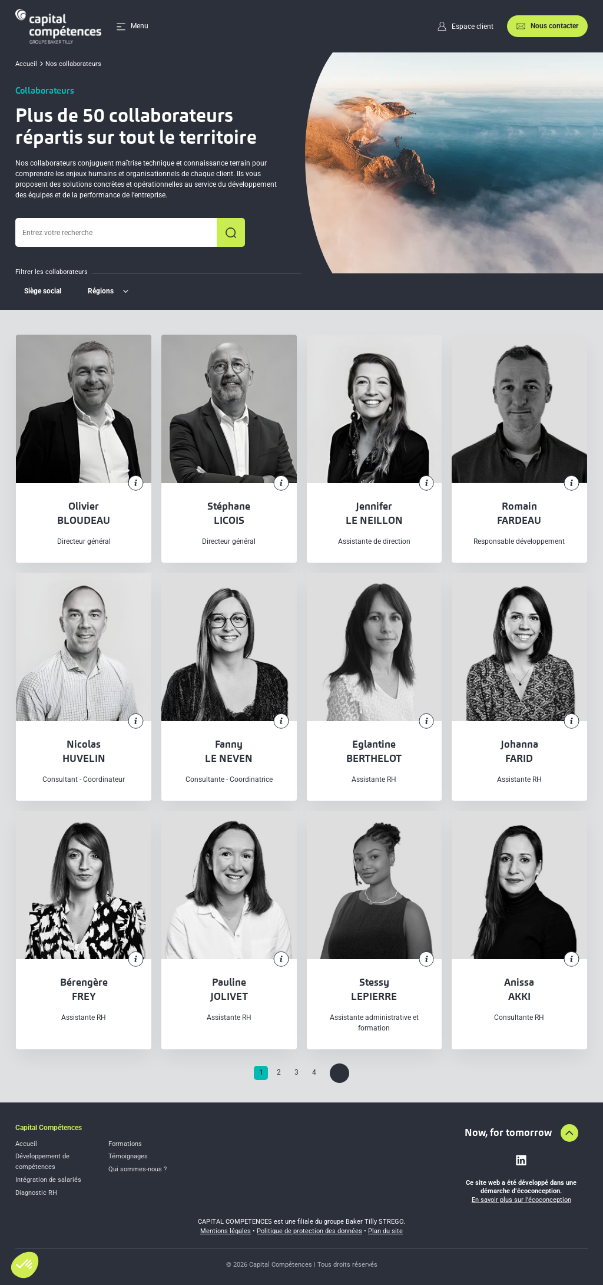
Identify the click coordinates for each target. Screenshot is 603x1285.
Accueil (26, 1144)
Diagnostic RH (36, 1193)
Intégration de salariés (48, 1180)
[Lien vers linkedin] (521, 1160)
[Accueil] (58, 26)
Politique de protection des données (309, 1231)
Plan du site (385, 1231)
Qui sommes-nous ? (137, 1169)
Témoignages (128, 1156)
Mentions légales (225, 1231)
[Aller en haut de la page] (569, 1133)
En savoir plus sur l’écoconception (521, 1200)
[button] (25, 1265)
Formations (125, 1144)
